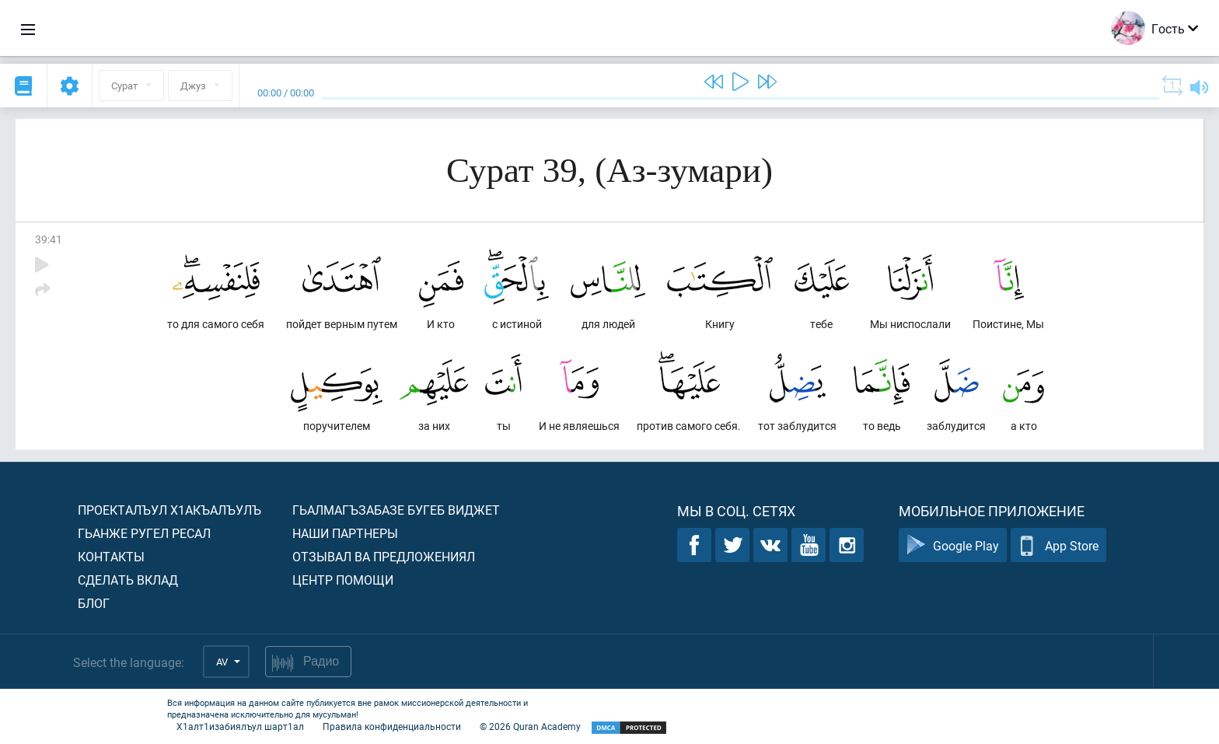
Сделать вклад (128, 579)
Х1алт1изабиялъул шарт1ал (240, 726)
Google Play (952, 545)
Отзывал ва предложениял (383, 556)
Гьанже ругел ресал (144, 533)
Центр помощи (342, 579)
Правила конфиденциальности (392, 726)
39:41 (48, 239)
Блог (94, 603)
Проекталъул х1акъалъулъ (169, 509)
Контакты (111, 556)
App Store (1058, 545)
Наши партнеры (345, 533)
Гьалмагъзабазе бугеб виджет (396, 509)
